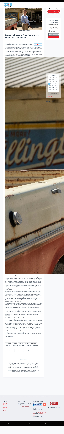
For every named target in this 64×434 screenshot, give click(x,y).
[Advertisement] (53, 66)
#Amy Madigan (8, 351)
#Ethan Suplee (15, 353)
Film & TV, (20, 48)
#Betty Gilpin (15, 351)
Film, (18, 48)
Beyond (36, 5)
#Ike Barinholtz (35, 353)
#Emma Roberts (8, 353)
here (23, 414)
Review (23, 48)
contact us (27, 414)
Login (61, 431)
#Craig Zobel (27, 351)
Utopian (7, 431)
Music (55, 5)
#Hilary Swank (29, 353)
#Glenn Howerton (22, 353)
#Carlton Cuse (21, 351)
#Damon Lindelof (33, 351)
